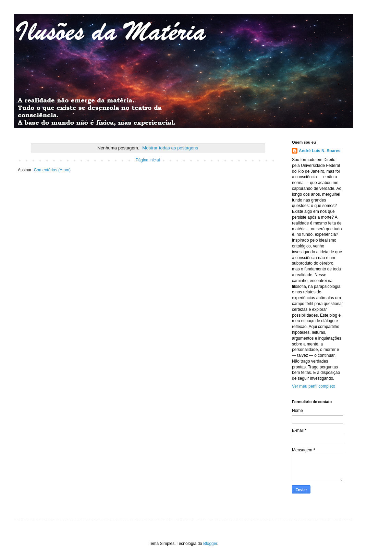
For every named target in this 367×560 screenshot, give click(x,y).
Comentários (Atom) (52, 170)
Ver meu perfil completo (313, 386)
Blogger (210, 543)
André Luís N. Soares (319, 150)
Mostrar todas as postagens (170, 147)
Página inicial (148, 160)
